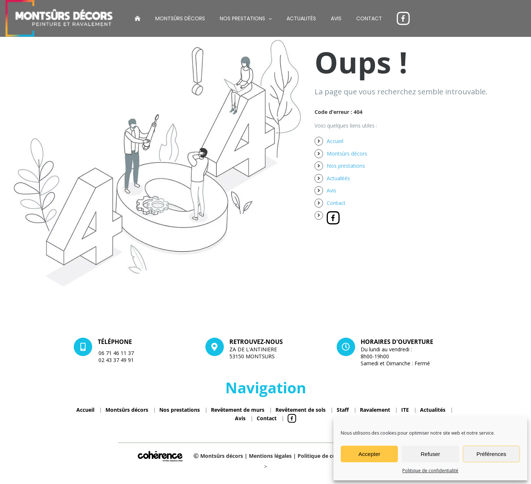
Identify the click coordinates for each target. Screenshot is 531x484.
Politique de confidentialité (430, 470)
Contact (336, 202)
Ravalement (375, 409)
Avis (331, 190)
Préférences (491, 454)
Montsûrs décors (347, 153)
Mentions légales (270, 455)
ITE (405, 409)
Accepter (369, 454)
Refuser (430, 454)
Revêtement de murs (237, 409)
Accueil (335, 140)
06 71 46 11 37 (116, 352)
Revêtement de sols (300, 409)
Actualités (338, 178)
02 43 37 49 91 (116, 359)
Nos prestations (346, 165)
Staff (343, 409)
